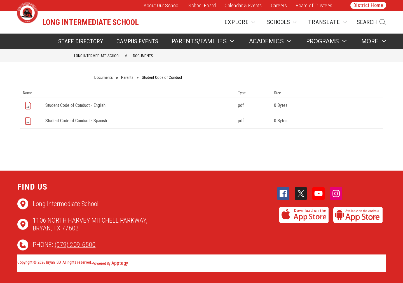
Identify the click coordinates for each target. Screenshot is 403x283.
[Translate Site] (327, 22)
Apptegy (119, 263)
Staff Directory (80, 41)
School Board (202, 5)
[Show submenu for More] (369, 41)
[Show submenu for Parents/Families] (199, 41)
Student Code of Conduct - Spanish (76, 120)
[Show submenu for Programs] (322, 41)
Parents (127, 77)
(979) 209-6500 (75, 245)
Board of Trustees (314, 5)
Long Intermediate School (97, 56)
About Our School (161, 5)
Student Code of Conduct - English (75, 105)
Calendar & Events (243, 5)
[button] (371, 22)
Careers (279, 5)
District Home (368, 5)
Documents (143, 56)
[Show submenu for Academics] (266, 41)
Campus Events (137, 41)
